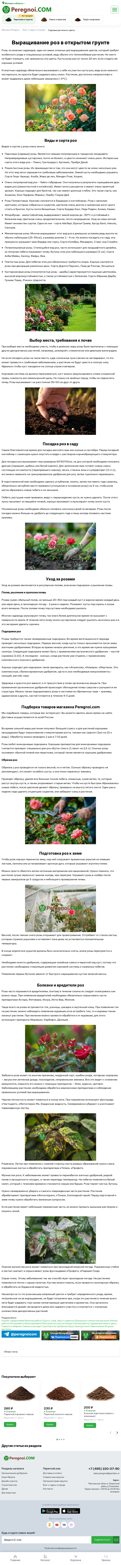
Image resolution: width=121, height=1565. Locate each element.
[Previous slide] (110, 1432)
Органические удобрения (14, 1473)
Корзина (75, 1560)
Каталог (45, 1560)
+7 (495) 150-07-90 (103, 1469)
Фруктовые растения (79, 1326)
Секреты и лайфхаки (12, 1326)
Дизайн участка (9, 1481)
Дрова (5, 1488)
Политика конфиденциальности (60, 1548)
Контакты (48, 1488)
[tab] (57, 1439)
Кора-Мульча (8, 1477)
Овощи (68, 1323)
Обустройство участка (53, 1323)
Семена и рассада (32, 1326)
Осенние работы (81, 1323)
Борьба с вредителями (13, 1320)
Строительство (49, 1326)
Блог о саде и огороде (54, 1485)
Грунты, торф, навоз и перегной (59, 1320)
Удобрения (62, 1326)
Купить (10, 1424)
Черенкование (97, 1326)
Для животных (9, 1492)
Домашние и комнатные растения (92, 1320)
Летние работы (17, 1323)
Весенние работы (34, 1320)
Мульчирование (33, 1323)
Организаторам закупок (55, 1481)
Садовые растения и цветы (103, 1323)
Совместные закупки (53, 1477)
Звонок (105, 1560)
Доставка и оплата (52, 1473)
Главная (15, 1560)
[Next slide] (117, 1432)
